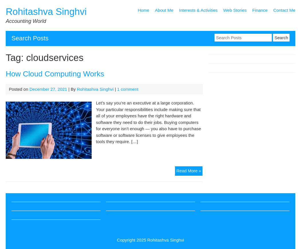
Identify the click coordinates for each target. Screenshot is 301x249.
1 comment (127, 89)
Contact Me (284, 10)
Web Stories (234, 10)
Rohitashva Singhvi (46, 11)
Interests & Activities (198, 10)
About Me (164, 10)
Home (143, 10)
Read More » (189, 171)
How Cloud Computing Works (55, 74)
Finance (259, 10)
